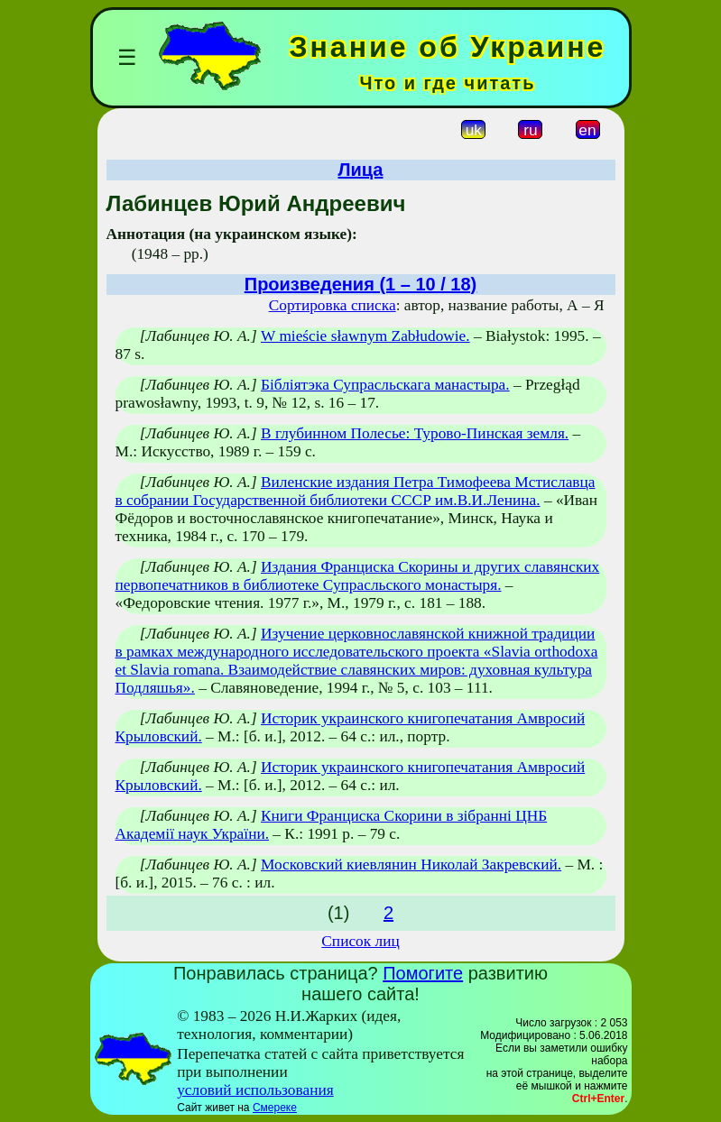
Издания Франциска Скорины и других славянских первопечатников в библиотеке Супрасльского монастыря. (358, 575)
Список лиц (360, 941)
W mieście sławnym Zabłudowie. (365, 336)
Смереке (275, 1107)
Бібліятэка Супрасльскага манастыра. (385, 384)
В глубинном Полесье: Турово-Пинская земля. (414, 433)
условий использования (255, 1090)
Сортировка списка (332, 305)
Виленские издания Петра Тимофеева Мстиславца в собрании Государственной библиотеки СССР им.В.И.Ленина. (356, 491)
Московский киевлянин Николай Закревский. (411, 864)
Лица (361, 169)
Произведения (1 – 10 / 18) (360, 284)
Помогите (423, 973)
